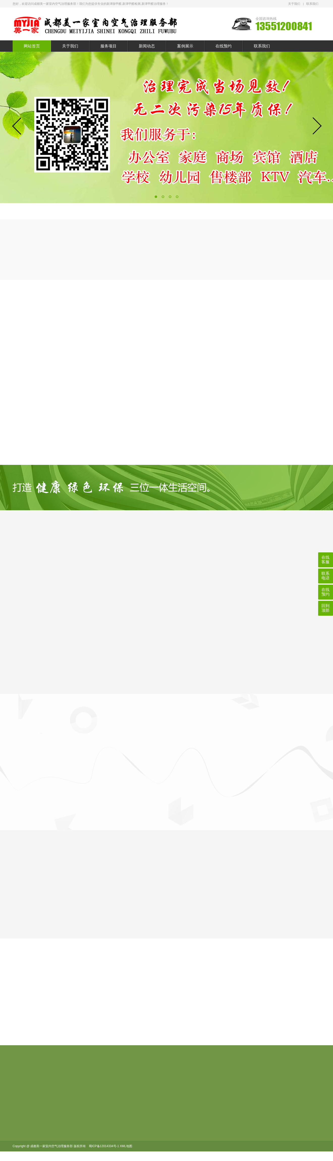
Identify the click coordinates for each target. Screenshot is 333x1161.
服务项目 (108, 46)
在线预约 (223, 46)
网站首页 (32, 46)
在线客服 (325, 559)
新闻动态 (147, 46)
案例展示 (185, 46)
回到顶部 (325, 608)
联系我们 (312, 4)
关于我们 (294, 4)
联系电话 (325, 575)
